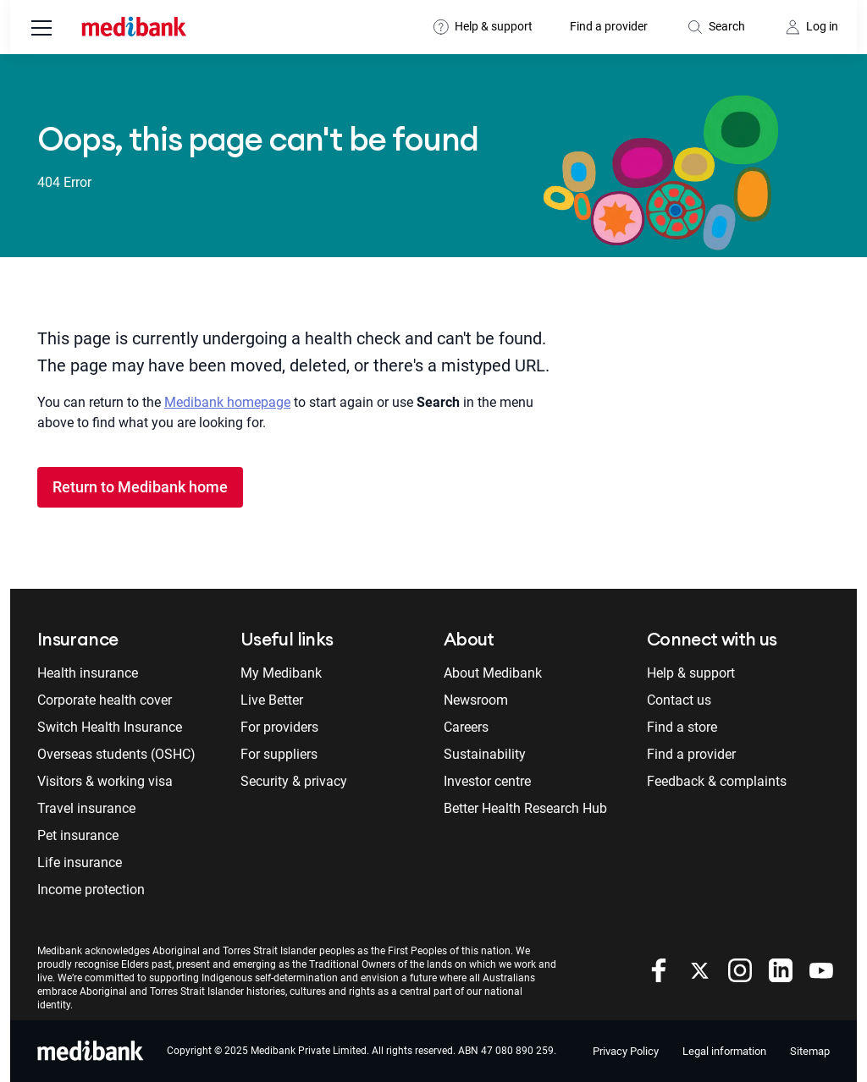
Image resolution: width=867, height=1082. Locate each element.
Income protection (91, 890)
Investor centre (487, 781)
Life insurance (79, 862)
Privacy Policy (626, 1051)
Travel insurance (86, 808)
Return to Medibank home (140, 487)
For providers (279, 727)
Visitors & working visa (105, 781)
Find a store (682, 727)
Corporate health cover (104, 700)
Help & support (494, 26)
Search (727, 26)
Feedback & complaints (717, 781)
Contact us (679, 700)
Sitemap (810, 1051)
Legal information (724, 1051)
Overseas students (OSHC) (116, 754)
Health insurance (87, 673)
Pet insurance (78, 835)
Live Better (271, 700)
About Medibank (493, 673)
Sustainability (485, 754)
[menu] (41, 29)
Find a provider (609, 26)
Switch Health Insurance (109, 727)
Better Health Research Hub (525, 808)
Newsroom (476, 700)
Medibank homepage (227, 402)
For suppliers (279, 754)
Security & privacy (293, 781)
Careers (466, 727)
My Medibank (281, 673)
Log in (822, 26)
